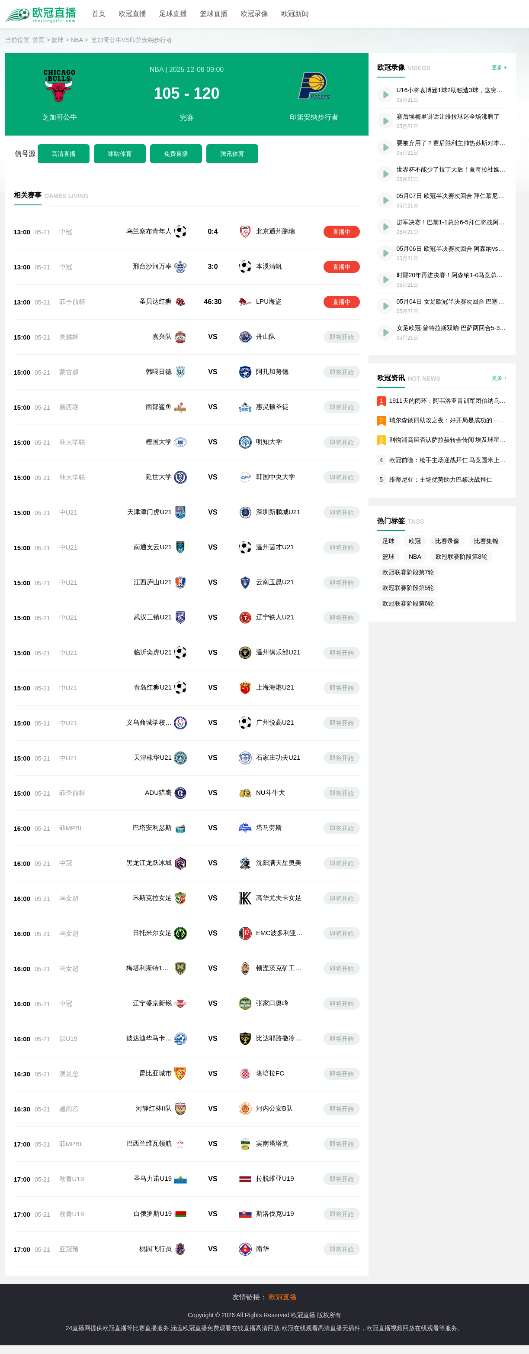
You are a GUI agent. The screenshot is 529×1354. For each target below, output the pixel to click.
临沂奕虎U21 (153, 652)
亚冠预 (69, 1199)
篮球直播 (214, 13)
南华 (261, 1198)
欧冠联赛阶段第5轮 (408, 587)
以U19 (68, 1014)
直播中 (342, 231)
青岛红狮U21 (153, 687)
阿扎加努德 (272, 371)
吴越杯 (69, 336)
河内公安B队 (273, 1075)
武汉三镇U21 (153, 617)
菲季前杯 (72, 301)
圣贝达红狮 (155, 301)
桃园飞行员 (155, 1198)
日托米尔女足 (152, 922)
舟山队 (266, 336)
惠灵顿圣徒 (272, 406)
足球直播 (173, 13)
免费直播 (176, 153)
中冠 (65, 231)
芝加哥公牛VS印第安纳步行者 (131, 39)
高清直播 (63, 153)
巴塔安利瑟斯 (152, 827)
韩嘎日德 (159, 371)
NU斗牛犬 (270, 792)
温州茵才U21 (275, 547)
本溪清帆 (269, 266)
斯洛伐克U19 (274, 1168)
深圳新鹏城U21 (278, 511)
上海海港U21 (275, 687)
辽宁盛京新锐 (152, 983)
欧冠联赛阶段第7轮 (408, 572)
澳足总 (69, 1045)
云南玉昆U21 (275, 582)
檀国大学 (159, 441)
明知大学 (269, 441)
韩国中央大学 (275, 476)
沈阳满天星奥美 (278, 860)
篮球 (57, 39)
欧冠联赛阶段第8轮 (461, 556)
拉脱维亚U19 (274, 1137)
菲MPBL (71, 828)
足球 (388, 541)
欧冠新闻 (295, 13)
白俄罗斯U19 (153, 1168)
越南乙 (69, 1076)
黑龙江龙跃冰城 (149, 860)
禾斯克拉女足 (152, 891)
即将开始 (342, 337)
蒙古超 (69, 372)
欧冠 (415, 541)
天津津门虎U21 (149, 511)
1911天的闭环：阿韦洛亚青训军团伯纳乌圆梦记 (453, 400)
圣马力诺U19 (153, 1137)
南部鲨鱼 (159, 406)
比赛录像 (447, 541)
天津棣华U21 (153, 757)
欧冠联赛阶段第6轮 (408, 603)
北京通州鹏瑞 (275, 231)
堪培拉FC (269, 1045)
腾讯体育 (232, 153)
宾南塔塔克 (271, 1106)
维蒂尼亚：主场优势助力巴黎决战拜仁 (440, 479)
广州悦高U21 (275, 722)
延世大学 (159, 476)
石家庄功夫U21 (278, 757)
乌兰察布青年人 (149, 231)
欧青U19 (71, 1137)
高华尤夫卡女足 (278, 891)
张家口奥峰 (271, 983)
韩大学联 (72, 442)
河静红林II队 (154, 1075)
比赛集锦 (486, 541)
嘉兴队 (162, 336)
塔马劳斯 (268, 827)
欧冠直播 (132, 13)
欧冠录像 (254, 13)
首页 (99, 13)
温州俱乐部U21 (278, 652)
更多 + (499, 68)
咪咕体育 (120, 153)
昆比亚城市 (155, 1045)
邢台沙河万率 (152, 266)
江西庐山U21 (153, 582)
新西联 (69, 407)
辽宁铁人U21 (275, 617)
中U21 (68, 512)
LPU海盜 (269, 301)
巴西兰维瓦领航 (149, 1106)
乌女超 (69, 891)
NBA (77, 39)
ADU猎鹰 (158, 792)
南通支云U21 (153, 547)
